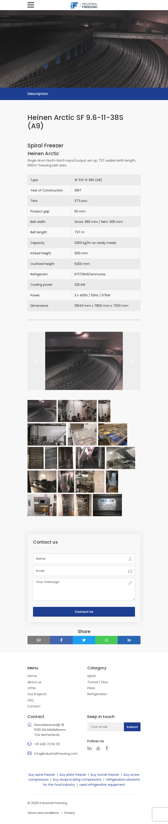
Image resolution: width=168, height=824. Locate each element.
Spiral (91, 676)
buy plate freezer (73, 774)
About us (34, 682)
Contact (34, 706)
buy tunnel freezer (105, 774)
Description (37, 93)
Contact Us (84, 612)
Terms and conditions (43, 813)
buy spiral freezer (42, 774)
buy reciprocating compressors (77, 779)
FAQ (30, 700)
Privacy (69, 813)
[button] (36, 361)
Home (32, 676)
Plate (91, 688)
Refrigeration (97, 694)
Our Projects (37, 694)
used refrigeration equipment (102, 784)
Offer (31, 688)
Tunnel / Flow (97, 682)
